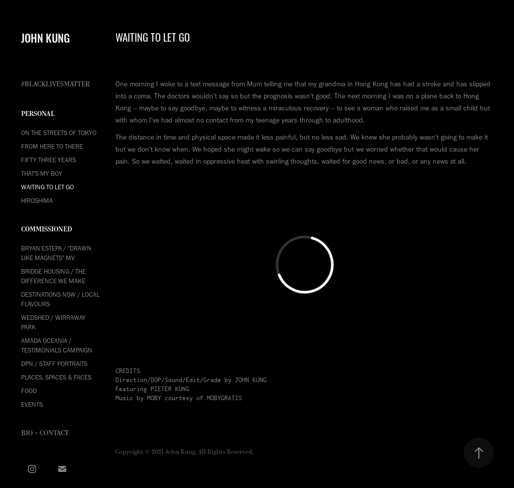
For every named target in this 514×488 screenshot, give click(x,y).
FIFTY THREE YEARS (48, 160)
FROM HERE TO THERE (52, 146)
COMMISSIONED (46, 229)
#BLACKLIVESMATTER (55, 84)
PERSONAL (38, 113)
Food (29, 391)
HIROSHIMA (37, 200)
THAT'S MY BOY (41, 173)
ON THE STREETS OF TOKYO (58, 133)
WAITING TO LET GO (47, 187)
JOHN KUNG (45, 37)
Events (32, 404)
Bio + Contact (45, 433)
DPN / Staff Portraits (54, 364)
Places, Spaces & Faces (56, 377)
